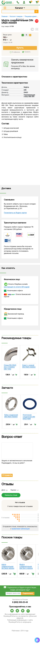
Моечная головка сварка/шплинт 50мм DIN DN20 (10, 367)
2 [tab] (18, 19)
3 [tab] (20, 19)
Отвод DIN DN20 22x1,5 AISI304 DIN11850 (28, 367)
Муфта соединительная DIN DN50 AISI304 (10, 640)
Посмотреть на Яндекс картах (15, 213)
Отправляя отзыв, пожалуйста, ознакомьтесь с (20, 602)
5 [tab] (23, 19)
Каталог (19, 8)
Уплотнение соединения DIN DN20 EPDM (10, 454)
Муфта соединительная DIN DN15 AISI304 (29, 640)
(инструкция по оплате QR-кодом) (16, 287)
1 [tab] (16, 19)
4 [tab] (21, 19)
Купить (20, 48)
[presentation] (17, 542)
